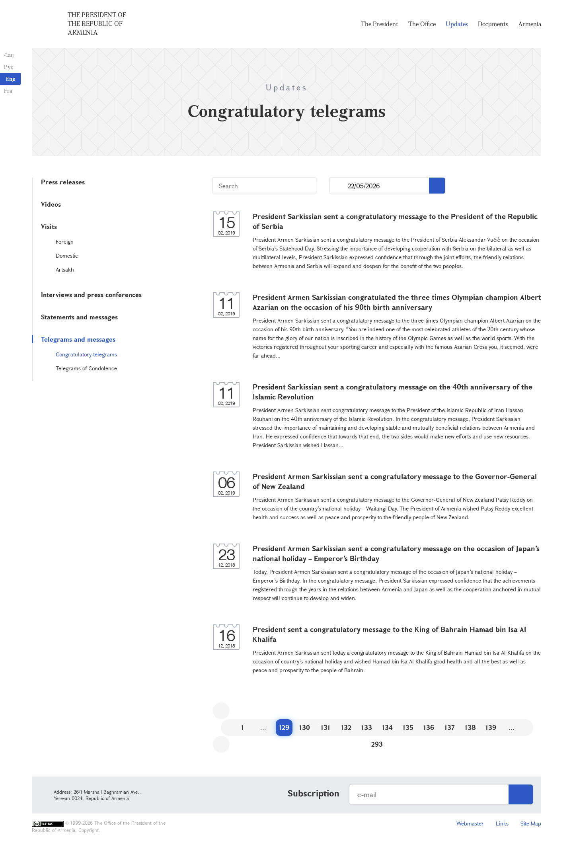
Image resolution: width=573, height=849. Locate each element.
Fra (8, 90)
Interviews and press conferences (91, 294)
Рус (8, 66)
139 (490, 727)
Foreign (65, 241)
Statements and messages (79, 317)
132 (346, 727)
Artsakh (65, 269)
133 (366, 727)
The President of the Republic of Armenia (97, 23)
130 (304, 727)
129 (284, 727)
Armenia (529, 24)
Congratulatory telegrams (86, 354)
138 (470, 727)
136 (428, 727)
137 (449, 727)
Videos (51, 204)
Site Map (530, 823)
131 (325, 727)
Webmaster (470, 823)
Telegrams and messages (78, 339)
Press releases (63, 182)
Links (502, 823)
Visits (49, 226)
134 (387, 727)
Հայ (9, 55)
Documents (493, 24)
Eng (11, 78)
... (339, 186)
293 (377, 744)
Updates (457, 24)
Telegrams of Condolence (86, 368)
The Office (422, 24)
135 (408, 727)
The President (379, 24)
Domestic (67, 255)
